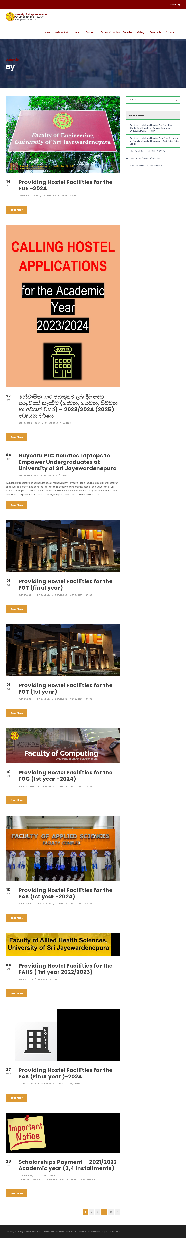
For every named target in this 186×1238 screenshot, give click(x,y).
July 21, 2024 (26, 595)
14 (111, 1211)
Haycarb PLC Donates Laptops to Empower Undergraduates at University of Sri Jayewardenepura (68, 462)
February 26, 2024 (29, 1175)
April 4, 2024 (26, 979)
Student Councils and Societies (116, 32)
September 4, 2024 (29, 475)
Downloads (155, 32)
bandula (51, 195)
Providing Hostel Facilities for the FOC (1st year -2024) (66, 776)
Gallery (141, 32)
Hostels (77, 32)
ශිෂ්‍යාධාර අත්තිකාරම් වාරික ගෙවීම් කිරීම (147, 165)
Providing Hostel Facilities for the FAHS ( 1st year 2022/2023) (66, 969)
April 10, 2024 (26, 786)
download (67, 195)
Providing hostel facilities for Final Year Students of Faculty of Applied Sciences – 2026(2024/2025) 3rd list (155, 141)
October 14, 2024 (29, 195)
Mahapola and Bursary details (67, 1179)
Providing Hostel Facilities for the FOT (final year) (66, 584)
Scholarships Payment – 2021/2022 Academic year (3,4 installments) (68, 1165)
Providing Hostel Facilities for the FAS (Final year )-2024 (66, 1073)
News (65, 475)
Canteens (91, 32)
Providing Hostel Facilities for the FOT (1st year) (66, 688)
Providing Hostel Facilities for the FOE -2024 (66, 185)
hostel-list (76, 595)
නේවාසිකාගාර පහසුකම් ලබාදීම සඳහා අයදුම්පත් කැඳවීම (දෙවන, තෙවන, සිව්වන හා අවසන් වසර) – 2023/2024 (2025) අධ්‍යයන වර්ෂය (68, 406)
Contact (170, 32)
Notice (78, 195)
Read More (16, 209)
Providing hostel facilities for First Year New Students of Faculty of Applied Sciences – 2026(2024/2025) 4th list (151, 128)
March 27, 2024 (27, 1083)
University (175, 4)
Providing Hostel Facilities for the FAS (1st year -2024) (66, 893)
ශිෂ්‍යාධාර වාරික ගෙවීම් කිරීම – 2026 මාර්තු (148, 151)
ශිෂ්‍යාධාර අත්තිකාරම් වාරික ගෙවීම (145, 158)
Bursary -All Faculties (34, 1179)
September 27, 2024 (29, 423)
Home (47, 32)
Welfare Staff (61, 32)
